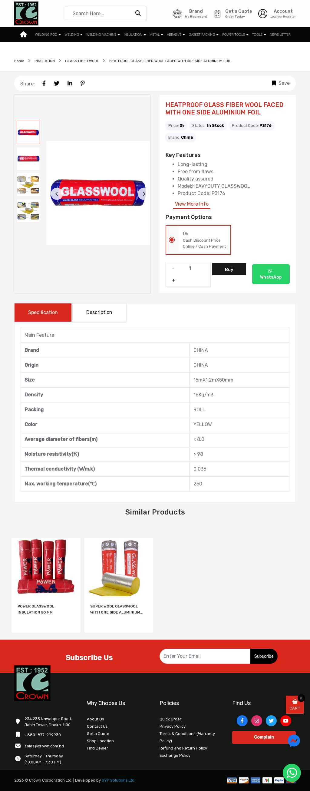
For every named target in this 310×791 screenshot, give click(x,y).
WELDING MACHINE (101, 34)
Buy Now (229, 271)
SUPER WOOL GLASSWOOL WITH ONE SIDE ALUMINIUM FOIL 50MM (115, 609)
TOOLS (257, 34)
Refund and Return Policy (183, 748)
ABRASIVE (174, 34)
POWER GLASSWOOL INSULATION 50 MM (36, 609)
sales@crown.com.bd (44, 746)
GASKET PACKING (202, 34)
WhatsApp (271, 274)
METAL (155, 34)
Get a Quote (98, 733)
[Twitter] (271, 720)
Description (99, 312)
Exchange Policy (175, 755)
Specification (43, 312)
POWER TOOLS (233, 34)
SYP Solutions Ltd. (119, 780)
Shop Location (100, 741)
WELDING (72, 34)
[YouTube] (285, 720)
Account (283, 11)
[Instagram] (256, 720)
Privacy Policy (173, 726)
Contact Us (97, 726)
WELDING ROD (46, 34)
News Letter (279, 34)
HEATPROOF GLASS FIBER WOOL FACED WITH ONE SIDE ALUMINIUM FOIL (170, 61)
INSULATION (133, 34)
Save (281, 83)
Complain (264, 737)
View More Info (192, 204)
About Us (95, 719)
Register (289, 16)
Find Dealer (97, 748)
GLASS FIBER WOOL (82, 61)
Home (19, 61)
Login (274, 16)
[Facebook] (242, 720)
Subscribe (264, 656)
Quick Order (170, 719)
